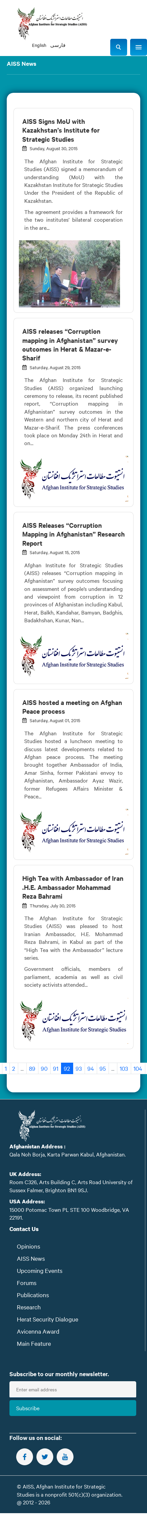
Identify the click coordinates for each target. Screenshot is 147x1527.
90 (44, 1068)
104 (138, 1068)
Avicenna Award (38, 1331)
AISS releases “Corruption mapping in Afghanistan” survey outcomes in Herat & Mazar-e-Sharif (70, 344)
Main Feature (34, 1343)
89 (32, 1068)
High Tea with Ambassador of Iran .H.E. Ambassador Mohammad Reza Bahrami (72, 887)
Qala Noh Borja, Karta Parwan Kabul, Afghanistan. (67, 1154)
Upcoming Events (39, 1270)
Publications (33, 1295)
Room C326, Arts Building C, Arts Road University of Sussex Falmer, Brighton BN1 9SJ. (71, 1185)
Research (29, 1307)
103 (124, 1068)
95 (102, 1068)
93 (79, 1068)
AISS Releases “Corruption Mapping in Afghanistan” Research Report (73, 534)
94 (90, 1068)
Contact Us (24, 1229)
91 (55, 1068)
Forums (26, 1282)
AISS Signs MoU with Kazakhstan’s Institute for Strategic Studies (61, 130)
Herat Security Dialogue (47, 1319)
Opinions (28, 1246)
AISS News (31, 1258)
